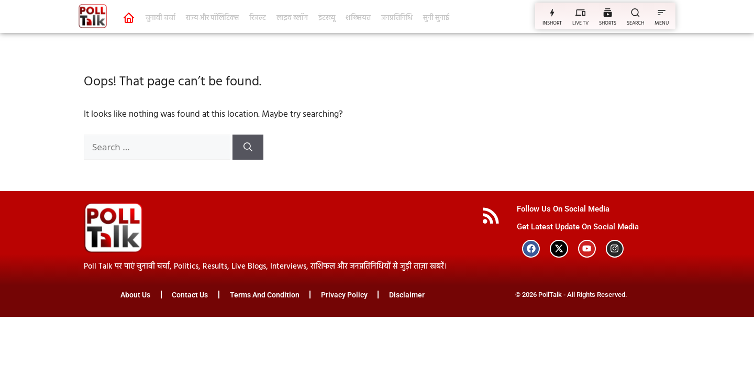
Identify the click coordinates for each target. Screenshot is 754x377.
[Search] (247, 147)
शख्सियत (358, 18)
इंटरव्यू (326, 18)
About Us (135, 295)
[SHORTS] (608, 12)
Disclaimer (408, 295)
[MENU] (662, 12)
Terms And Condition (265, 295)
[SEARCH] (635, 12)
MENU (662, 23)
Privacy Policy (344, 295)
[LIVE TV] (580, 12)
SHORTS (607, 23)
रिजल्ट (257, 18)
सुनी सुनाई (436, 18)
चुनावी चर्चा (160, 18)
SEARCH (635, 23)
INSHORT (552, 23)
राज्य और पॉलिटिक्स (212, 18)
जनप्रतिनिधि (397, 18)
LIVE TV (580, 23)
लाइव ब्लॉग (292, 18)
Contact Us (190, 295)
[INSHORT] (552, 12)
